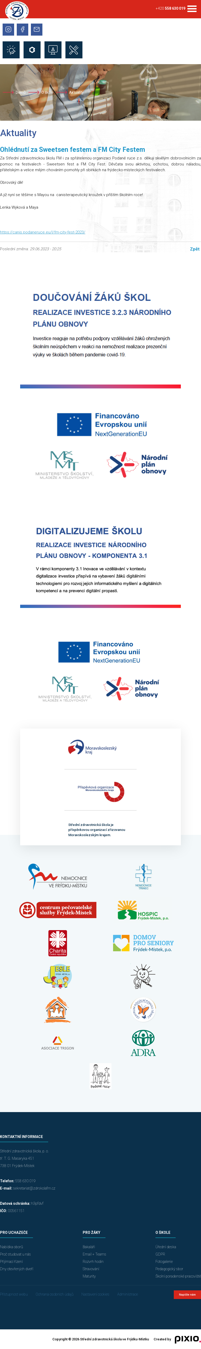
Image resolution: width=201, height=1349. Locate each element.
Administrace (127, 1294)
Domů (21, 92)
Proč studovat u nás (15, 1254)
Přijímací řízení (11, 1261)
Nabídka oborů (11, 1247)
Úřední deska (165, 1247)
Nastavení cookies (95, 1294)
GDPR (160, 1254)
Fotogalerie (164, 1261)
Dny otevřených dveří (16, 1269)
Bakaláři (89, 1247)
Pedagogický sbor (169, 1269)
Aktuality (76, 92)
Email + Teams (94, 1254)
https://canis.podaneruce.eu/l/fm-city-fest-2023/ (42, 232)
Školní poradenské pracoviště (178, 1276)
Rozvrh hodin (93, 1261)
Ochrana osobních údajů (55, 1294)
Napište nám (187, 1294)
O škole (47, 92)
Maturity (89, 1276)
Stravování (91, 1269)
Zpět (195, 249)
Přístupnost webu (14, 1294)
